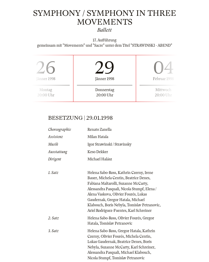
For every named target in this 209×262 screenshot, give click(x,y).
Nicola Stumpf (132, 189)
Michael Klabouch (135, 252)
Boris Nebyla (115, 205)
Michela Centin (111, 178)
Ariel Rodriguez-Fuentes (106, 211)
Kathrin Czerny (130, 173)
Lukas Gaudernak (101, 242)
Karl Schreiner (140, 211)
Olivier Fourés (124, 194)
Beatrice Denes (137, 178)
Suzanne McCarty (133, 183)
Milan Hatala (97, 137)
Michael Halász (99, 159)
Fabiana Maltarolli (102, 183)
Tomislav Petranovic (143, 205)
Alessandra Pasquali (103, 189)
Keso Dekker (97, 152)
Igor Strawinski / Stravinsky (109, 144)
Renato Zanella (99, 129)
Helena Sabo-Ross (101, 173)
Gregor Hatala (118, 200)
